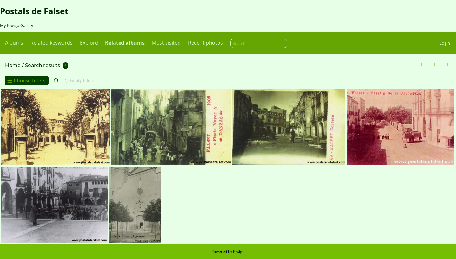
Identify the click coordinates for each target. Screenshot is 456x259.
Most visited (166, 42)
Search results (42, 65)
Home (13, 65)
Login (445, 43)
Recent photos (205, 42)
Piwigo (238, 251)
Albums (14, 42)
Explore (89, 42)
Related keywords (51, 42)
